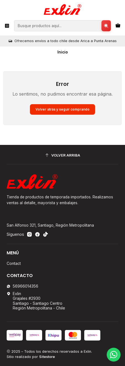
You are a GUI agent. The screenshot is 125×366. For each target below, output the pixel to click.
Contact (14, 263)
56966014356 (22, 286)
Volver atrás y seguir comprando (62, 109)
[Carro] (118, 25)
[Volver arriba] (62, 155)
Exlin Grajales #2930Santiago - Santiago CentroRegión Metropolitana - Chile (36, 301)
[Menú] (7, 25)
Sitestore (47, 357)
